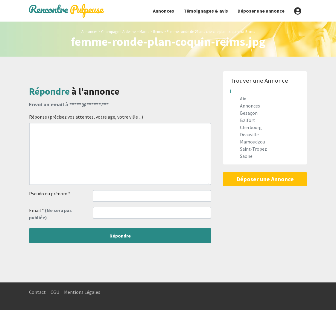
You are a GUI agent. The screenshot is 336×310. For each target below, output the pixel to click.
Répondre (120, 236)
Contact (37, 292)
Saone (246, 156)
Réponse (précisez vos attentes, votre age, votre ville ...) (86, 117)
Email (50, 213)
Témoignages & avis (206, 11)
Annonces (163, 11)
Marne (144, 31)
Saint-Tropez (253, 149)
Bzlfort (247, 120)
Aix (243, 99)
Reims (158, 31)
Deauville (249, 134)
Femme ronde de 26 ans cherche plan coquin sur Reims (211, 31)
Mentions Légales (82, 292)
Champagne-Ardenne (118, 31)
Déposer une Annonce (265, 179)
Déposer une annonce (261, 11)
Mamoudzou (252, 142)
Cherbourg (251, 127)
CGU (55, 292)
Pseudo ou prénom (49, 193)
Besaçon (249, 113)
